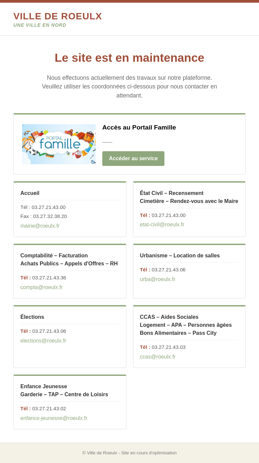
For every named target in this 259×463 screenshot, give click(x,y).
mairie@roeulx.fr (40, 226)
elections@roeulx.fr (43, 340)
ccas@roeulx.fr (158, 357)
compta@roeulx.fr (41, 287)
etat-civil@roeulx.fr (162, 224)
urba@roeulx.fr (157, 279)
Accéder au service (133, 158)
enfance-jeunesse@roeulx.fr (53, 418)
